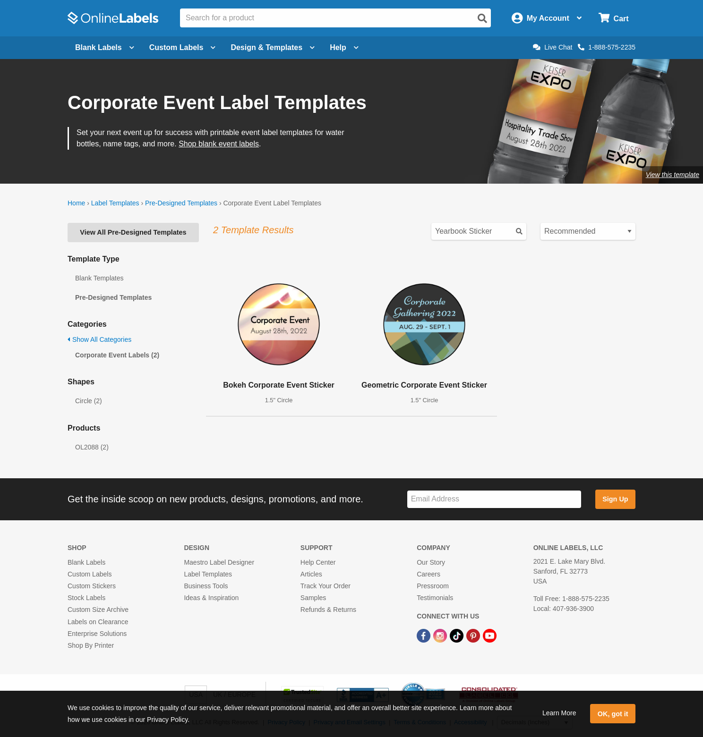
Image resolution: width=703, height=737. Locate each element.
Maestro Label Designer (219, 562)
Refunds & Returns (328, 609)
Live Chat (552, 47)
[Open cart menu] (613, 18)
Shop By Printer (91, 645)
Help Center (318, 562)
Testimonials (435, 597)
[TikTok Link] (457, 635)
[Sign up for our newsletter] (494, 499)
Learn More (559, 713)
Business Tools (206, 586)
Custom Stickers (92, 586)
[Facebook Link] (424, 635)
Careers (428, 574)
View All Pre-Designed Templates (133, 232)
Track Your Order (325, 586)
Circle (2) (88, 401)
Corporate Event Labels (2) (117, 355)
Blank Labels (86, 562)
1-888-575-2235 (606, 47)
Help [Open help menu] (344, 47)
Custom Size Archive (98, 609)
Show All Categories (99, 339)
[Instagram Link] (441, 635)
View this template (672, 174)
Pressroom (433, 586)
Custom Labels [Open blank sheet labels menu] (182, 47)
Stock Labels (86, 597)
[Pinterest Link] (474, 635)
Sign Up (615, 499)
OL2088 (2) (92, 447)
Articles (311, 574)
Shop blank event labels (219, 144)
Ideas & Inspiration (211, 597)
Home (76, 203)
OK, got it (613, 714)
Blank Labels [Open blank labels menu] (104, 47)
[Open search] (482, 18)
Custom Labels (89, 574)
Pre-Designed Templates (181, 203)
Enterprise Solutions (97, 633)
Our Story (431, 562)
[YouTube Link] (490, 635)
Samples (313, 597)
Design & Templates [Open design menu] (273, 47)
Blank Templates (99, 278)
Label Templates (115, 203)
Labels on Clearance (98, 622)
